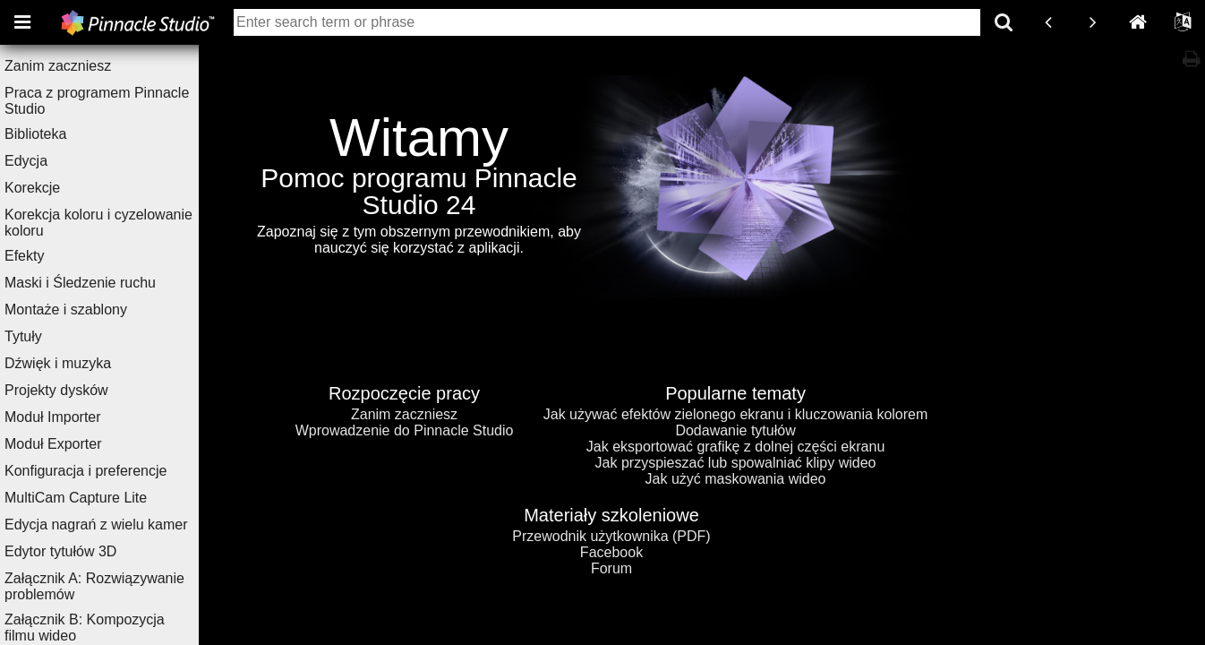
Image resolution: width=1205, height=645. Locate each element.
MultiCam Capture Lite (101, 497)
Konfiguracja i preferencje (111, 470)
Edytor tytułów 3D (85, 551)
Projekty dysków (81, 390)
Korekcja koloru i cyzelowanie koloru (124, 222)
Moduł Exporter (78, 444)
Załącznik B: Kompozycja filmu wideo (110, 627)
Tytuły (48, 336)
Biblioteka (60, 134)
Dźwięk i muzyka (83, 363)
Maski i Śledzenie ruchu (105, 282)
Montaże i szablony (91, 309)
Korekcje (57, 187)
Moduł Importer (78, 417)
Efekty (49, 255)
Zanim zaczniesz (83, 65)
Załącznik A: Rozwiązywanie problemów (119, 586)
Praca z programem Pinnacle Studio (122, 100)
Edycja (51, 160)
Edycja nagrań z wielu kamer (121, 524)
